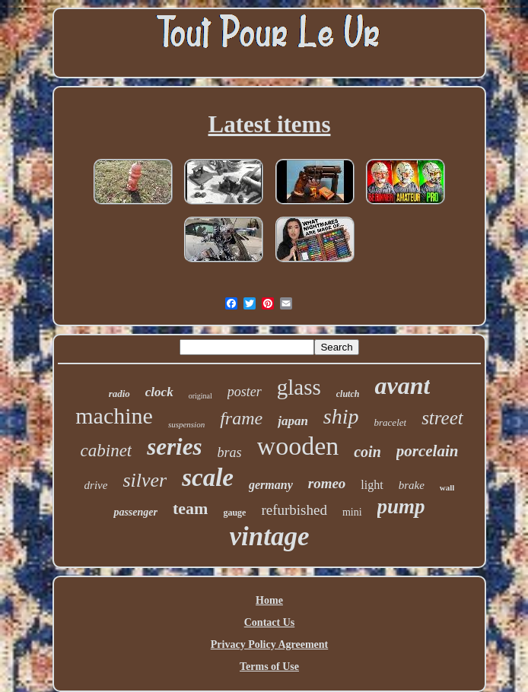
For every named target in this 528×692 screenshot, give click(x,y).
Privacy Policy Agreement (269, 644)
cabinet (106, 450)
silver (144, 480)
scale (208, 477)
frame (241, 418)
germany (271, 484)
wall (447, 487)
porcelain (427, 451)
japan (293, 421)
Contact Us (269, 622)
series (174, 446)
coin (367, 451)
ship (341, 416)
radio (119, 393)
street (442, 418)
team (190, 508)
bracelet (390, 422)
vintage (270, 536)
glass (299, 387)
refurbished (294, 510)
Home (269, 600)
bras (230, 452)
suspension (186, 424)
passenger (135, 512)
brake (412, 485)
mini (352, 512)
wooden (298, 446)
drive (96, 485)
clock (159, 392)
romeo (327, 483)
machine (114, 415)
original (200, 396)
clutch (348, 394)
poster (244, 391)
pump (401, 506)
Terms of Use (269, 666)
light (372, 484)
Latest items (269, 124)
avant (402, 385)
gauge (234, 512)
